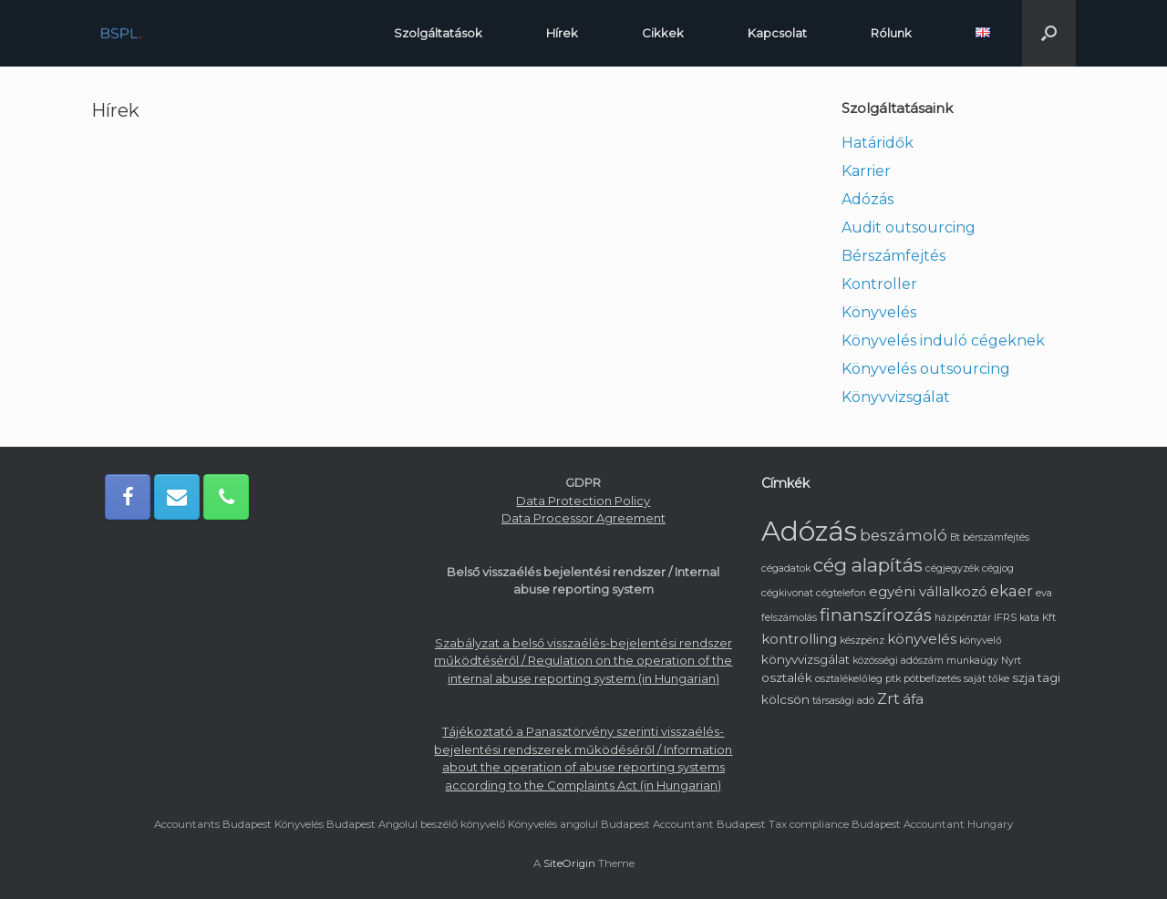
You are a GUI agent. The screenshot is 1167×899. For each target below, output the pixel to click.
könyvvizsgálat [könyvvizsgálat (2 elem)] (805, 659)
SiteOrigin (569, 863)
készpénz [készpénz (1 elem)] (862, 640)
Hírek (562, 33)
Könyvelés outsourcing (926, 368)
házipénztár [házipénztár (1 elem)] (963, 618)
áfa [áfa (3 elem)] (913, 699)
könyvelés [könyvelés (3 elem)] (921, 638)
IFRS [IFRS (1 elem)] (1005, 618)
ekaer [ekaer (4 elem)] (1011, 591)
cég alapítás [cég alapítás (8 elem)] (868, 564)
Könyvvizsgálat (896, 397)
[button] (1049, 33)
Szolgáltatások (438, 33)
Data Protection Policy (583, 500)
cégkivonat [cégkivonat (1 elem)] (787, 593)
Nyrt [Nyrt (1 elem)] (1011, 660)
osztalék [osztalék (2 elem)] (786, 677)
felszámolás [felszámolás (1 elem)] (789, 618)
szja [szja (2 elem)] (1023, 677)
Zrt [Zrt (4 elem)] (888, 698)
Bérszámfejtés (893, 255)
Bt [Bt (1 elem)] (955, 537)
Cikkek (663, 33)
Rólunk (891, 33)
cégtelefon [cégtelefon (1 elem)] (841, 593)
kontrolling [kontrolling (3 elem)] (799, 638)
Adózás (867, 199)
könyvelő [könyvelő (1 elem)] (980, 640)
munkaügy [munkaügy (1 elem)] (972, 660)
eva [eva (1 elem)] (1044, 593)
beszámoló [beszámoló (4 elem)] (903, 535)
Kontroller (879, 284)
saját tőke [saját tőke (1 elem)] (986, 679)
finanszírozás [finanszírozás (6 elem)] (876, 614)
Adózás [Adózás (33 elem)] (809, 531)
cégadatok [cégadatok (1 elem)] (786, 568)
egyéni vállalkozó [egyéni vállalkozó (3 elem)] (928, 591)
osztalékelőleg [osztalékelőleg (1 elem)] (849, 679)
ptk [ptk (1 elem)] (893, 679)
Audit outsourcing (909, 227)
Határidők (878, 142)
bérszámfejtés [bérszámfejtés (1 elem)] (996, 537)
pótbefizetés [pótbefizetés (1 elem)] (932, 679)
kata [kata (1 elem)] (1029, 618)
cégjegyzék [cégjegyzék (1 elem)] (952, 568)
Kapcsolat (777, 33)
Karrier (866, 171)
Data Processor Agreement (583, 518)
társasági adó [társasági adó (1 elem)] (843, 701)
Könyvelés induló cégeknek (943, 340)
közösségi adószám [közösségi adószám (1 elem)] (898, 660)
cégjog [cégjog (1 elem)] (998, 568)
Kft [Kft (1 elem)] (1049, 618)
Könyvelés (879, 312)
